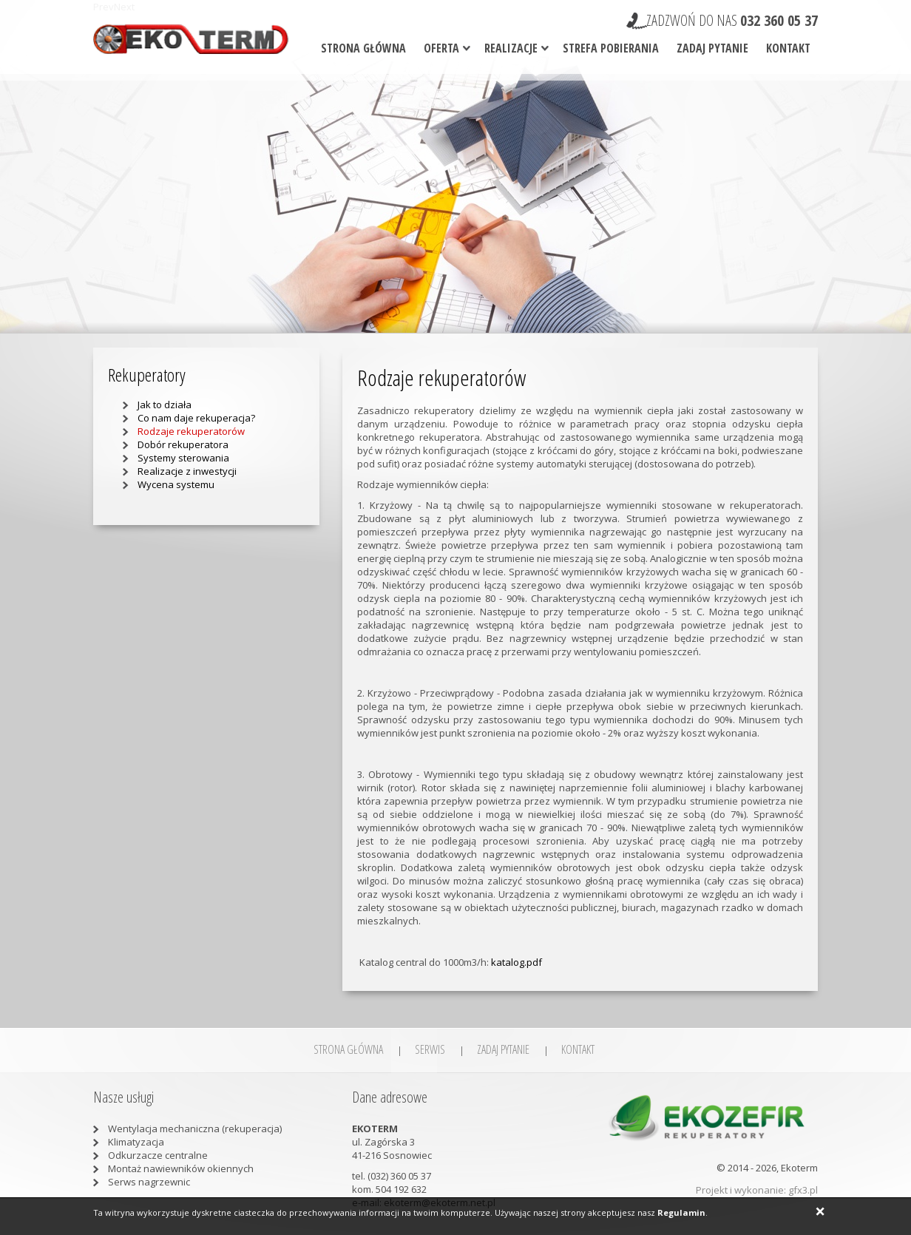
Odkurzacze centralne (158, 1155)
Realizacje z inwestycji (187, 471)
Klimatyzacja (136, 1141)
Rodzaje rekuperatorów (191, 431)
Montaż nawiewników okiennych (181, 1168)
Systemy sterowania (183, 457)
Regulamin (681, 1212)
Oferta (441, 48)
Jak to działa (165, 404)
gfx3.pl (803, 1190)
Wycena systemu (176, 484)
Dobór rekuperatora (183, 444)
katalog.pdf (516, 962)
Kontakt (788, 48)
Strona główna (363, 48)
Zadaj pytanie (712, 48)
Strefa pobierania (611, 48)
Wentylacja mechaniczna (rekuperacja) (195, 1128)
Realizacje (511, 48)
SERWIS (430, 1049)
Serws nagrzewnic (149, 1181)
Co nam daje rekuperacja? (196, 417)
